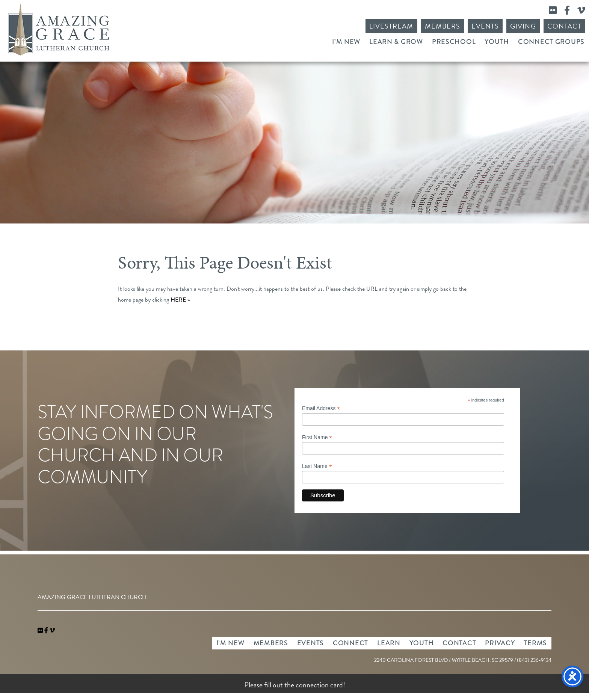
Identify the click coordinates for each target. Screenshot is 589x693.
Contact (564, 26)
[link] (41, 630)
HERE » (180, 299)
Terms (535, 643)
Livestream (391, 26)
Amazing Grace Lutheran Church (59, 30)
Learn (388, 643)
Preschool (454, 42)
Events (485, 26)
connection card (319, 684)
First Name (317, 437)
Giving (523, 26)
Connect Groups (551, 42)
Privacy (500, 643)
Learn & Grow (396, 42)
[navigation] (52, 630)
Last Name (317, 466)
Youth (497, 42)
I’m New (346, 42)
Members (442, 26)
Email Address (321, 408)
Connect (350, 643)
